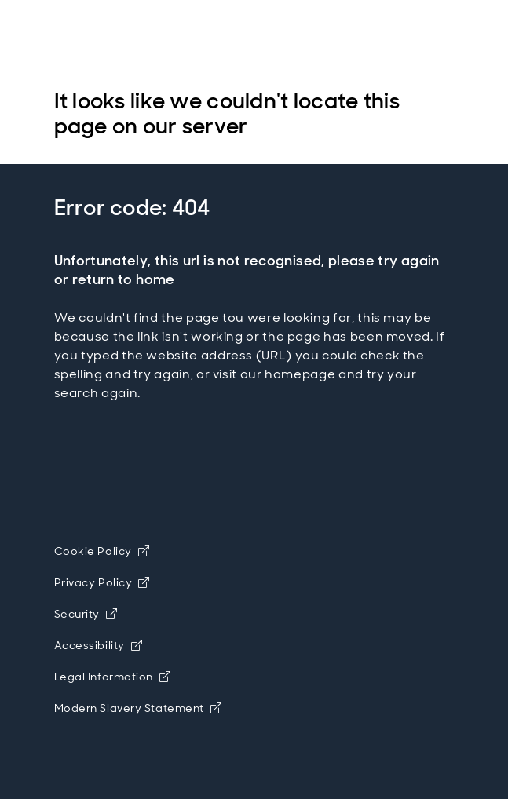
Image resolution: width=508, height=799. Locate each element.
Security (86, 614)
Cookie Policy (102, 551)
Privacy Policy (102, 582)
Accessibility (98, 645)
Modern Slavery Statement (138, 708)
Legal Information (112, 676)
